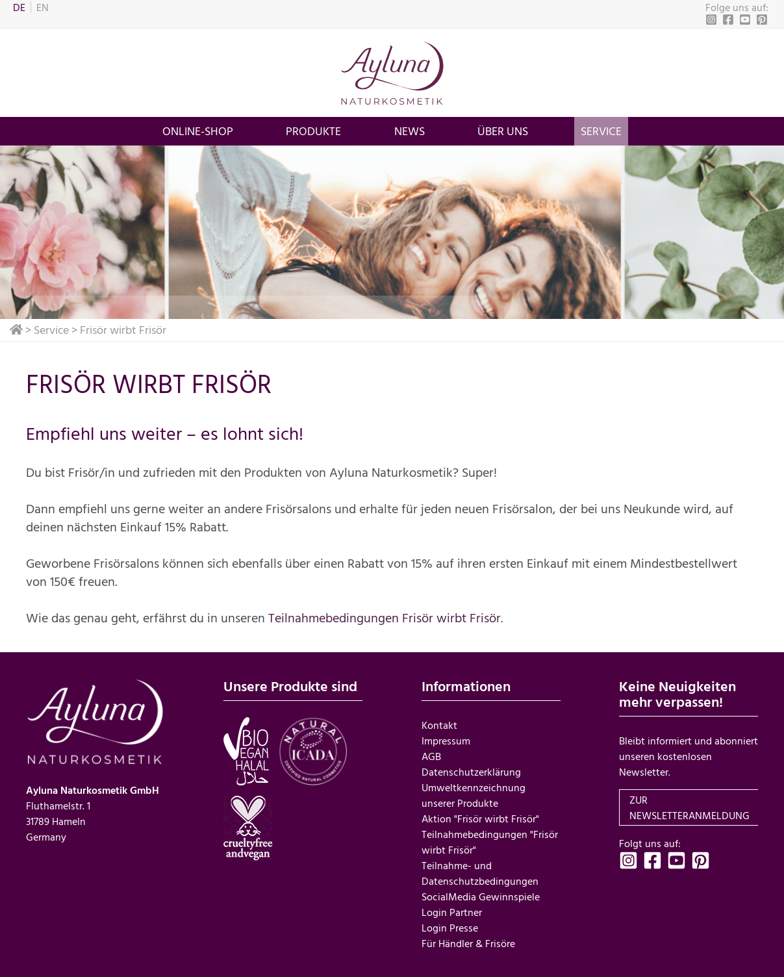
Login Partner (452, 912)
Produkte (313, 131)
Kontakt (439, 725)
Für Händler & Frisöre (468, 943)
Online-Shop (197, 131)
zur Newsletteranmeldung (689, 807)
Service (601, 131)
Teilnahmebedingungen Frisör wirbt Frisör (384, 617)
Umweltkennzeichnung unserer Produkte (473, 795)
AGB (431, 756)
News (409, 131)
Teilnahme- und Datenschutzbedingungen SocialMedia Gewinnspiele (481, 880)
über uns (502, 131)
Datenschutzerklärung (471, 772)
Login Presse (450, 927)
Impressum (446, 740)
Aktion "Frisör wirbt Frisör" (480, 818)
